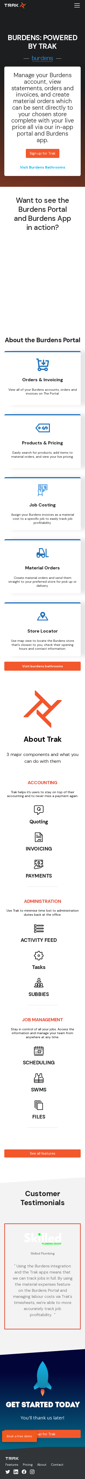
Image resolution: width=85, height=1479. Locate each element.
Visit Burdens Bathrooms (42, 167)
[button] (76, 5)
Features (11, 1465)
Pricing (28, 1465)
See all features (42, 1153)
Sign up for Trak (43, 153)
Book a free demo (19, 1436)
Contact (57, 1465)
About (41, 1465)
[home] (15, 5)
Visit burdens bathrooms (42, 666)
